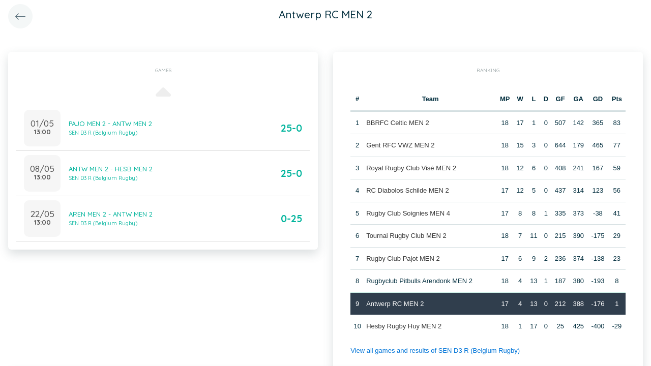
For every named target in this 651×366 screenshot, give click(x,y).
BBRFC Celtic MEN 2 (397, 123)
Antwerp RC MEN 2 (395, 304)
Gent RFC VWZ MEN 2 (400, 145)
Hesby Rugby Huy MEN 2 (403, 326)
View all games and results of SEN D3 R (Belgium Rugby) (435, 350)
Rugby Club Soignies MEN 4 (408, 213)
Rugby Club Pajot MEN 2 (403, 258)
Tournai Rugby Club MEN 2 (406, 235)
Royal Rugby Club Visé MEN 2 (411, 168)
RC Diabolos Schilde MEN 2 (407, 190)
